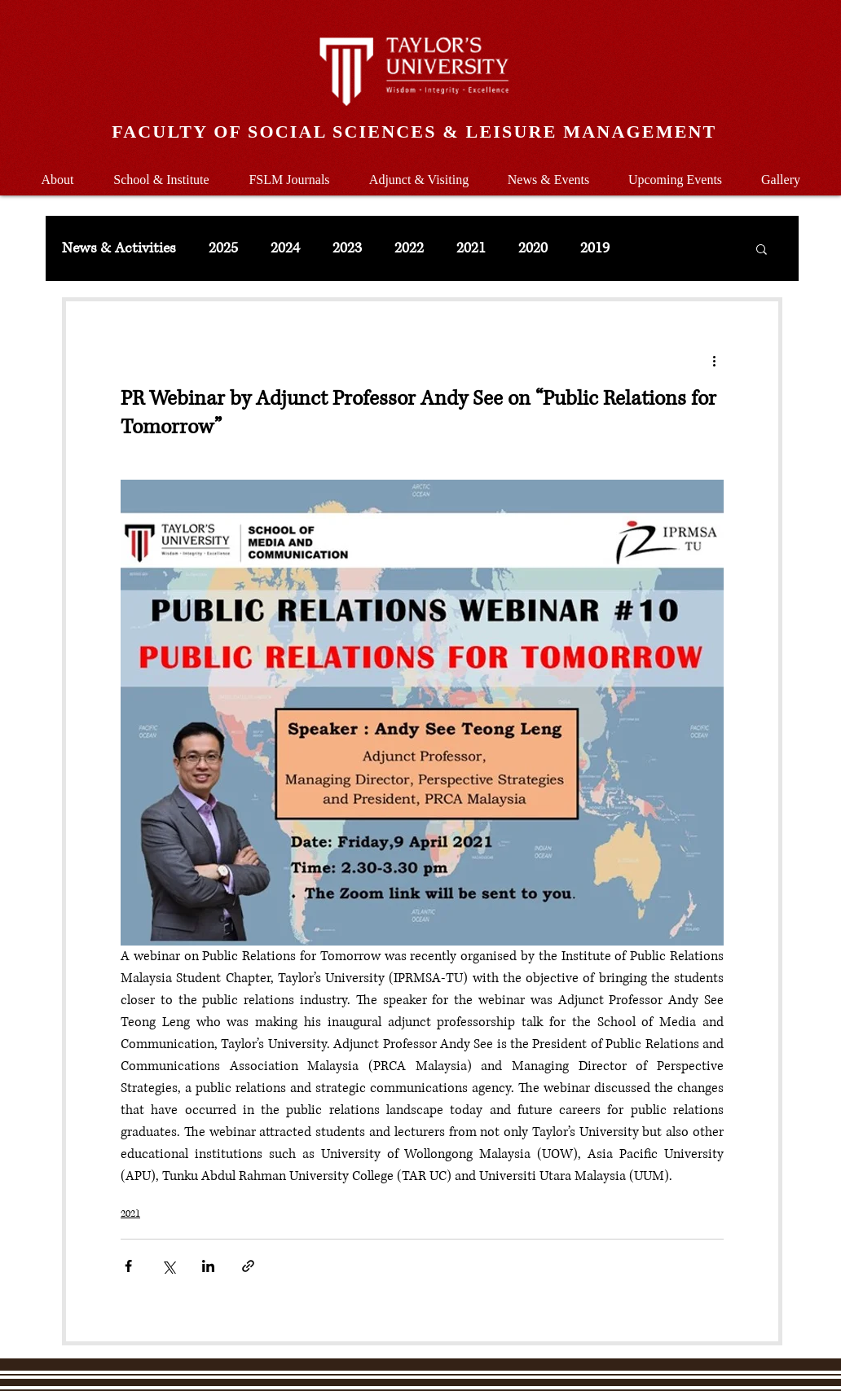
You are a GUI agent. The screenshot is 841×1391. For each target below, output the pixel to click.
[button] (161, 172)
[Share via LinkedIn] (208, 1266)
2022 (409, 248)
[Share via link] (248, 1266)
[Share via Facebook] (128, 1266)
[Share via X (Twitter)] (168, 1266)
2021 (471, 248)
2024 (285, 248)
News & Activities (119, 248)
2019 (595, 248)
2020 (533, 248)
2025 (223, 248)
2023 (347, 248)
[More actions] (714, 360)
